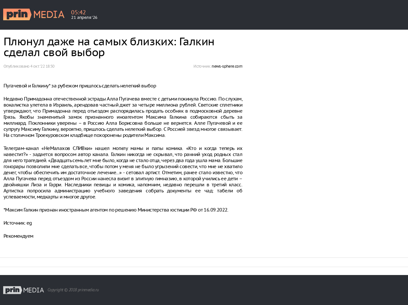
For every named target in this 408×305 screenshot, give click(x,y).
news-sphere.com (227, 66)
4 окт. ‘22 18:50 (42, 66)
